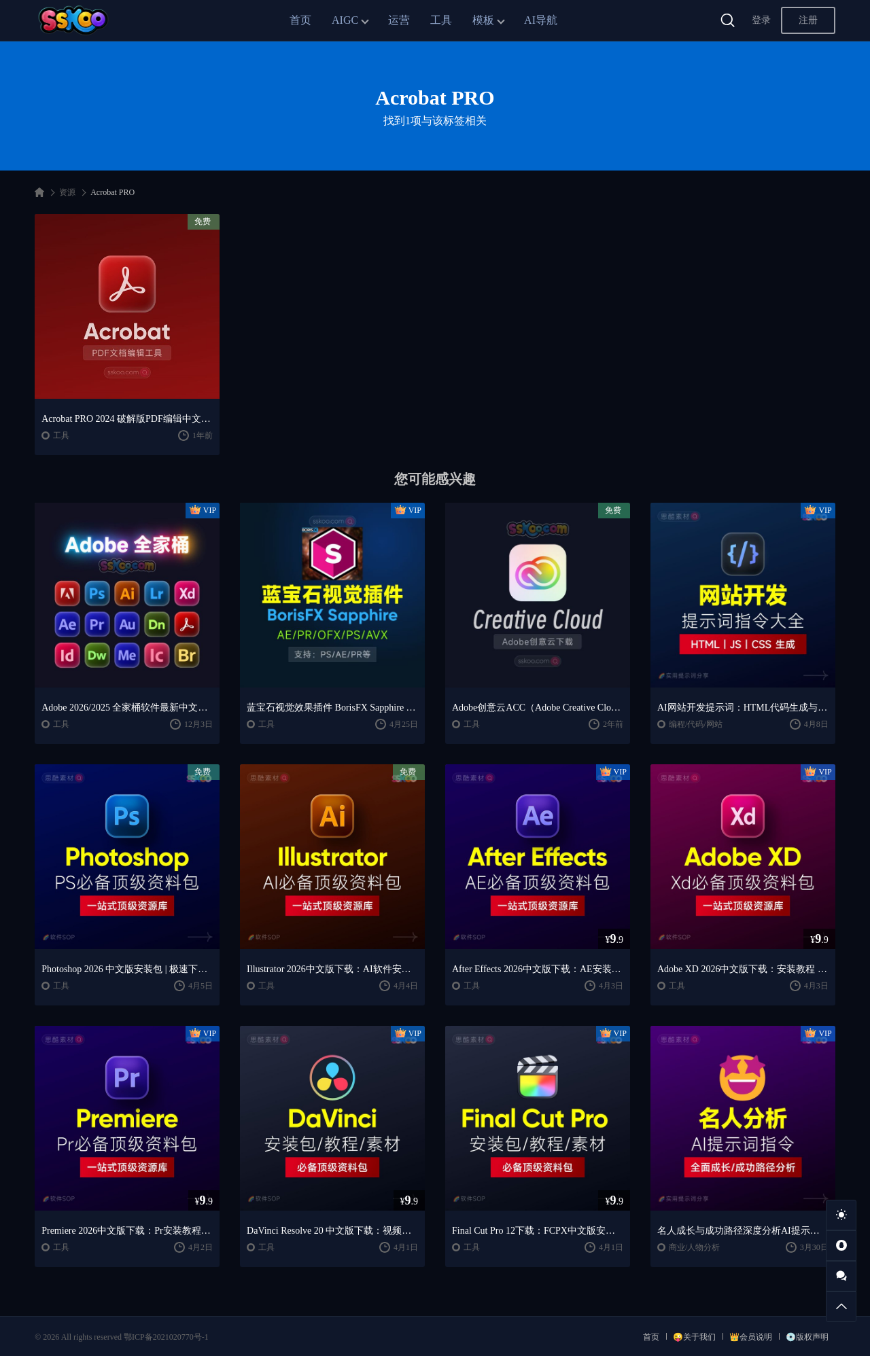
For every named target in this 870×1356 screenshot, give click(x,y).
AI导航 (540, 20)
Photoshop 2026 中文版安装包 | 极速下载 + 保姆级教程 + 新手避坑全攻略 (127, 969)
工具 (441, 20)
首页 (300, 20)
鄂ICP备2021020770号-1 (166, 1337)
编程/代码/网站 (696, 724)
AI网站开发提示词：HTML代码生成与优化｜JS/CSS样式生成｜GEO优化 (743, 707)
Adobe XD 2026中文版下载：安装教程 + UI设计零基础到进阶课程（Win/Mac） (743, 969)
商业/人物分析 (694, 1247)
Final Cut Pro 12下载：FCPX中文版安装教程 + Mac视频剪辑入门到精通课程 (537, 1231)
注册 (808, 20)
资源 (67, 192)
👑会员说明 (750, 1337)
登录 (761, 20)
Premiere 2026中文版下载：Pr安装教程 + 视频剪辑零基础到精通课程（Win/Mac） (127, 1231)
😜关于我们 (694, 1337)
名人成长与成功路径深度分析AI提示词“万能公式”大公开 (743, 1231)
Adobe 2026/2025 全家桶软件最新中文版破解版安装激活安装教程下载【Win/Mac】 (127, 707)
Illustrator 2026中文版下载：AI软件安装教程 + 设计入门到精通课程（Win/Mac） (332, 969)
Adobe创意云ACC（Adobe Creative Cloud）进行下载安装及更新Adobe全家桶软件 (537, 707)
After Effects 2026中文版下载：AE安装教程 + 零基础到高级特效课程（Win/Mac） (537, 969)
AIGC (345, 20)
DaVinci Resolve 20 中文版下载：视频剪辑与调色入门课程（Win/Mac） (332, 1231)
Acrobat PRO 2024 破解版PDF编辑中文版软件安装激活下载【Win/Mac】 (127, 419)
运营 (399, 20)
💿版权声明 (807, 1337)
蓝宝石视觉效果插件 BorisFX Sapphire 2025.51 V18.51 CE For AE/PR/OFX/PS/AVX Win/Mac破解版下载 (332, 707)
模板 (483, 20)
